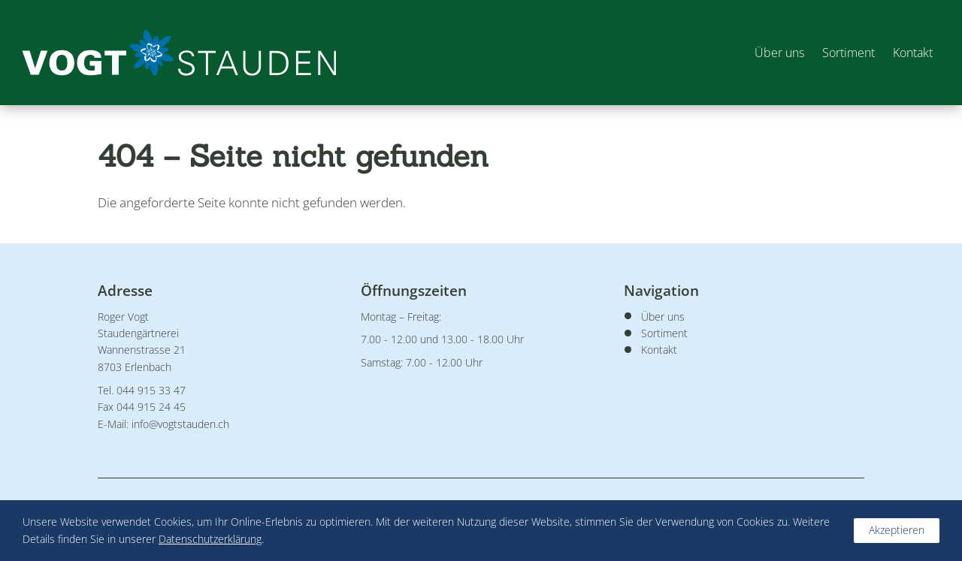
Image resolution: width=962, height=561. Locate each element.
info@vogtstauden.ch (180, 424)
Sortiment (847, 52)
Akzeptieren (896, 530)
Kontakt (912, 52)
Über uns (778, 52)
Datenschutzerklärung (210, 539)
